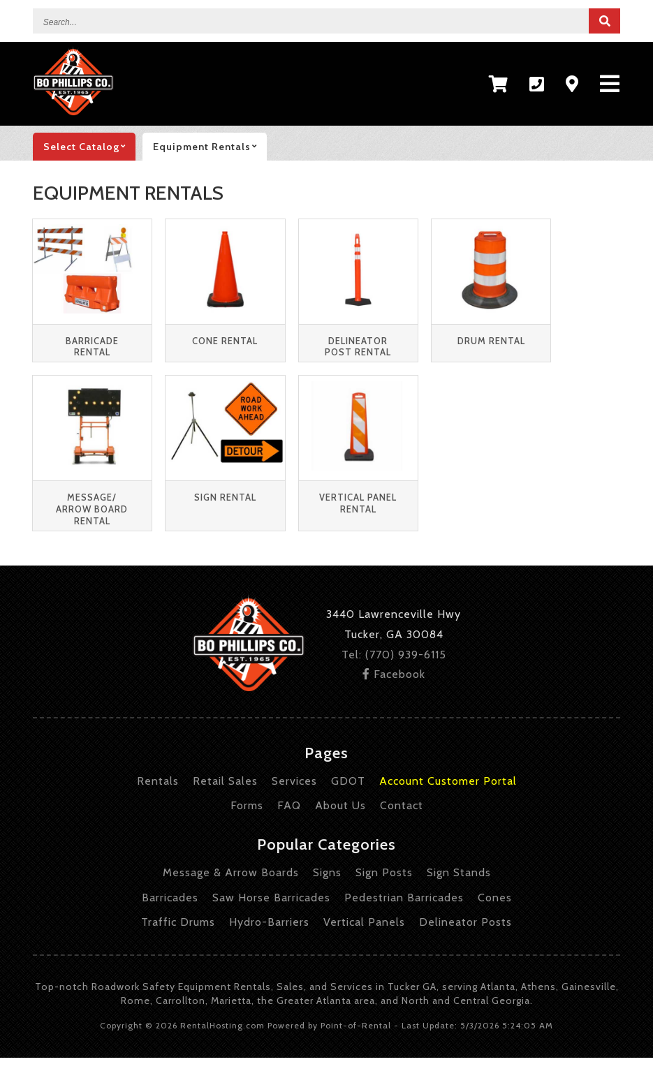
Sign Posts (384, 872)
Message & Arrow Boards (231, 872)
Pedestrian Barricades (404, 897)
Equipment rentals (210, 147)
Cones (495, 897)
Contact (401, 805)
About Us (340, 805)
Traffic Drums (178, 922)
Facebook (393, 674)
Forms (246, 805)
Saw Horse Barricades (271, 897)
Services (294, 781)
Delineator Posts (465, 922)
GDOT (348, 781)
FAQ (289, 805)
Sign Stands (459, 872)
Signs (327, 872)
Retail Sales (225, 781)
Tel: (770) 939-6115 (394, 654)
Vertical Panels (364, 922)
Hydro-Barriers (269, 922)
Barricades (170, 897)
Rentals (158, 781)
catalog (89, 147)
